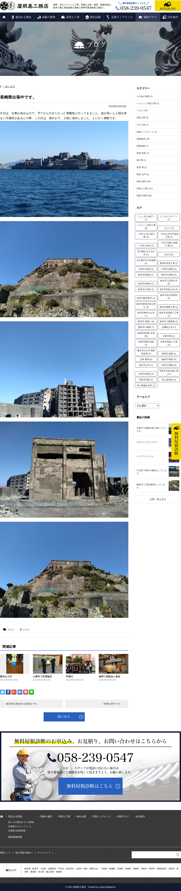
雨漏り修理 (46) (144, 195)
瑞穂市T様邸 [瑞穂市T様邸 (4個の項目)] (168, 359)
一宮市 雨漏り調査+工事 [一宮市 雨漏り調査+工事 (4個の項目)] (169, 244)
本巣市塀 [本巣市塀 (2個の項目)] (169, 336)
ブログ (10, 629)
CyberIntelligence (107, 887)
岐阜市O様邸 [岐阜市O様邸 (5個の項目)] (169, 275)
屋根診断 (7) (142, 146)
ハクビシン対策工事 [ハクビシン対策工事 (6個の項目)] (146, 226)
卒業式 (69, 676)
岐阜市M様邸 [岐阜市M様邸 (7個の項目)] (146, 275)
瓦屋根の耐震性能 (16, 830)
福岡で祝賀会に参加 (109, 676)
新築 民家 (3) (143, 153)
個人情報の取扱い (24, 852)
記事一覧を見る (158, 499)
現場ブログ (150, 17)
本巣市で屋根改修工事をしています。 (152, 429)
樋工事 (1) (141, 160)
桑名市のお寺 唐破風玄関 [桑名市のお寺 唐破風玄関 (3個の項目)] (146, 352)
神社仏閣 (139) (144, 181)
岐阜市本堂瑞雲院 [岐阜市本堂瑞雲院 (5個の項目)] (168, 296)
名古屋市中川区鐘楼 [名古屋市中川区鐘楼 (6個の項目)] (146, 261)
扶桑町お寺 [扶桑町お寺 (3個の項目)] (169, 327)
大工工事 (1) (142, 125)
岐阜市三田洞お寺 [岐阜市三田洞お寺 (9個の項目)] (168, 282)
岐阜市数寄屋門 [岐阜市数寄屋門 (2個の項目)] (146, 298)
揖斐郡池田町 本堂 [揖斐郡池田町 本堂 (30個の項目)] (146, 334)
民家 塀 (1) (142, 167)
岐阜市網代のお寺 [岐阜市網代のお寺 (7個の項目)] (146, 314)
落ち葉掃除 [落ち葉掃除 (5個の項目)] (169, 379)
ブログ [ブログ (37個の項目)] (168, 228)
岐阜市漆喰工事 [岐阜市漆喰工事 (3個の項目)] (169, 307)
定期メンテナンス (121, 17)
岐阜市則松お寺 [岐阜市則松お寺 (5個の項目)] (169, 289)
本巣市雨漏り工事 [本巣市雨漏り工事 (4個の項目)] (168, 343)
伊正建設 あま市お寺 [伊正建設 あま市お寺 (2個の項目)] (146, 253)
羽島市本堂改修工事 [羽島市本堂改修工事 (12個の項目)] (169, 372)
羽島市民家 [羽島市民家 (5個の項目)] (146, 379)
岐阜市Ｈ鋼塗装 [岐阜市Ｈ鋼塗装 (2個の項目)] (169, 321)
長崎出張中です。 (112, 703)
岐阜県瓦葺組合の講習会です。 (22, 703)
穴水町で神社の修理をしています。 (152, 472)
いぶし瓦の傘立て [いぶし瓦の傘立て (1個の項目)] (146, 218)
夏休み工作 (6, 676)
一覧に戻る (9, 86)
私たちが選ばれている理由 (21, 822)
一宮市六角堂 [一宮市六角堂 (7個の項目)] (146, 245)
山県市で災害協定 (42, 676)
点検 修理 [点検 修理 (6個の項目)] (146, 359)
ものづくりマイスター (147, 442)
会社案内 (172, 17)
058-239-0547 (95, 757)
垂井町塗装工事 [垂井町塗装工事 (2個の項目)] (169, 263)
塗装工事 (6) (142, 117)
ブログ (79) (142, 110)
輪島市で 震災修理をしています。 (151, 486)
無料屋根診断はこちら (90, 786)
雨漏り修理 (48, 17)
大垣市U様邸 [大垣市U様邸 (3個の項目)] (169, 269)
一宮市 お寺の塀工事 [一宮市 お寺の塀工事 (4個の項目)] (146, 235)
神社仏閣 (95, 17)
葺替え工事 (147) (145, 188)
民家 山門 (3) (143, 174)
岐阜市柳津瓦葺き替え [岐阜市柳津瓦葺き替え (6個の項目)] (146, 305)
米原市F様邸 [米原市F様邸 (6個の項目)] (168, 365)
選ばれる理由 (23, 17)
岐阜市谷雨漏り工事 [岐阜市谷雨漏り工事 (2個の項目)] (169, 314)
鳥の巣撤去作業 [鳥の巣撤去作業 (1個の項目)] (146, 385)
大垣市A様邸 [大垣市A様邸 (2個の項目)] (146, 269)
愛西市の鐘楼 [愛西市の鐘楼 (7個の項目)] (146, 327)
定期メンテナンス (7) (147, 132)
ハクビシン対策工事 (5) (148, 103)
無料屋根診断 (168, 8)
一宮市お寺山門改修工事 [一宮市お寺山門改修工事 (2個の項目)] (169, 235)
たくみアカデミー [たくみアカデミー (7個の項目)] (168, 218)
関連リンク (5, 852)
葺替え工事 (72, 17)
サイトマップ (44, 852)
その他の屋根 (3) (145, 96)
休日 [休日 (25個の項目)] (169, 254)
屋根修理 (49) (143, 139)
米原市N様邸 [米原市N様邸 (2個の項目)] (146, 374)
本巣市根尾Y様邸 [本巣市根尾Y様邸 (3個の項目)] (146, 343)
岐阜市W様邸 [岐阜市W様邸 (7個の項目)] (146, 283)
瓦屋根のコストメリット (20, 826)
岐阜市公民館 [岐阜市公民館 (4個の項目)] (146, 289)
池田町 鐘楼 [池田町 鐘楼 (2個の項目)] (169, 353)
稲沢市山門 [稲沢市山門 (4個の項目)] (146, 365)
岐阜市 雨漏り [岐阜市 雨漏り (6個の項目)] (146, 321)
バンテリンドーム (145, 456)
